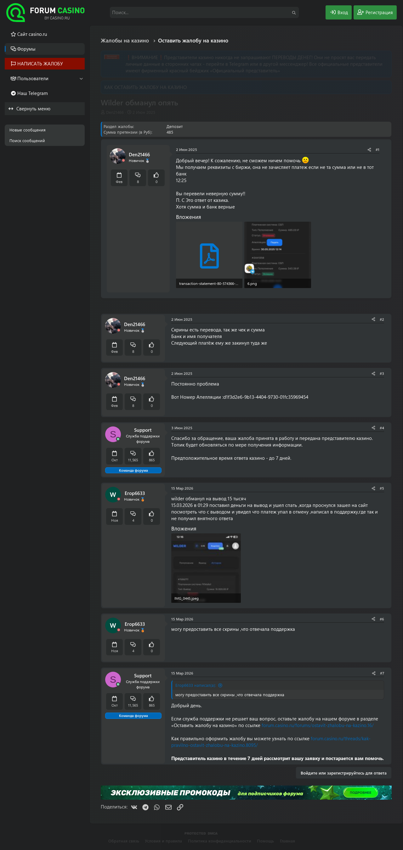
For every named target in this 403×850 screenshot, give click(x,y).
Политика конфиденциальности (219, 840)
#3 (382, 373)
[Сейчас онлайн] (118, 439)
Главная (287, 840)
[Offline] (123, 160)
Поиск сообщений (27, 140)
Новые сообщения (27, 129)
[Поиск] (204, 12)
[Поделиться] (369, 149)
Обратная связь (123, 840)
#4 (382, 427)
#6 (382, 618)
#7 (382, 672)
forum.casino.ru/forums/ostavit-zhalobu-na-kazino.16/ (318, 725)
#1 (377, 149)
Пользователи (32, 78)
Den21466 (115, 112)
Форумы (26, 49)
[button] (81, 78)
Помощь (265, 840)
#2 (382, 319)
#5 (382, 488)
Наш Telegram (32, 93)
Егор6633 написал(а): (195, 685)
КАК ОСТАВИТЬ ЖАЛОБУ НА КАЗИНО (145, 87)
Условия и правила (163, 840)
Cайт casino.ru (32, 34)
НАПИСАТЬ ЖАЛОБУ (40, 63)
